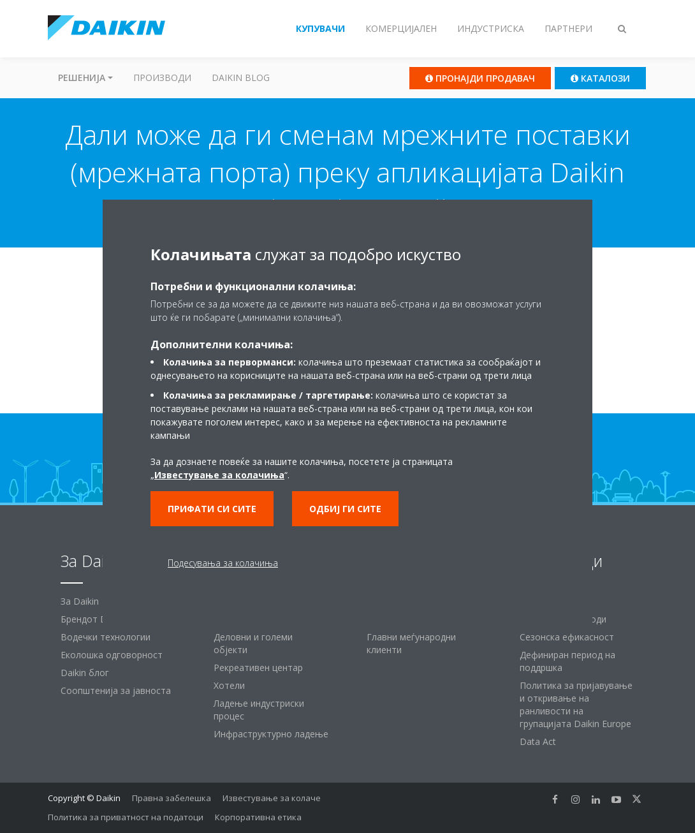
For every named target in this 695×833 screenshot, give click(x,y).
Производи (162, 77)
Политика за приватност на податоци (125, 817)
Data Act (538, 741)
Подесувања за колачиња (223, 563)
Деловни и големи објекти (253, 643)
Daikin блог (85, 673)
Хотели (229, 685)
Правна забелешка (171, 798)
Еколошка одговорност (112, 655)
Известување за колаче (272, 798)
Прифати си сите (212, 509)
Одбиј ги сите (345, 509)
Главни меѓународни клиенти (411, 643)
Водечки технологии (105, 637)
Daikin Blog (241, 77)
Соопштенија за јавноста (116, 690)
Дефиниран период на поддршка (567, 661)
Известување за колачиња (219, 475)
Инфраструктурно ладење (271, 734)
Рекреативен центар (258, 667)
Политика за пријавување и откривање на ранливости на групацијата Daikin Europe (576, 704)
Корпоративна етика (258, 817)
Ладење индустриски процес (259, 709)
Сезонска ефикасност (567, 637)
